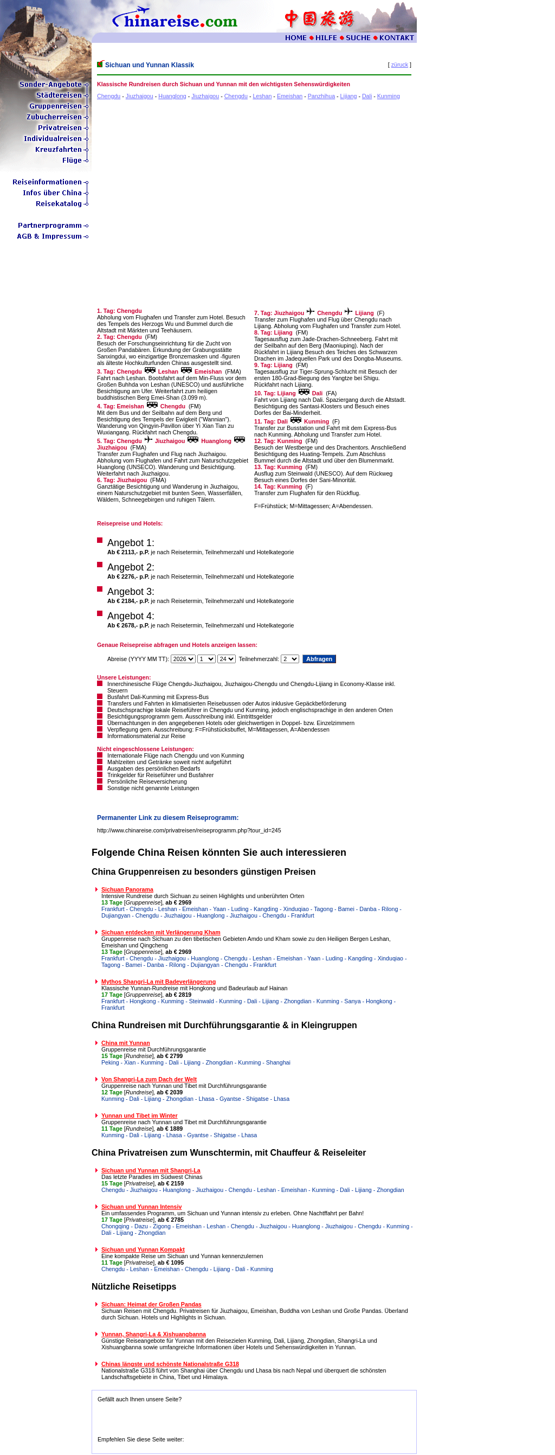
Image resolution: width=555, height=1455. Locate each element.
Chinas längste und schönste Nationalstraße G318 (170, 1364)
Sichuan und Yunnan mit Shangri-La (151, 1170)
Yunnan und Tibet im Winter (139, 1115)
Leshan (262, 96)
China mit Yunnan (125, 1043)
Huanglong (172, 96)
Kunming (388, 96)
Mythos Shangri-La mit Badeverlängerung (158, 981)
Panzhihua (321, 96)
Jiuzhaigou (139, 96)
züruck (399, 64)
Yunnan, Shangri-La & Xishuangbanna (153, 1334)
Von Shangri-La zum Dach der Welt (149, 1079)
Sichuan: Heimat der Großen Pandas (151, 1304)
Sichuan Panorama (127, 889)
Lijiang (348, 96)
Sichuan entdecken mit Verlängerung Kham (161, 932)
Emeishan (289, 96)
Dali (367, 96)
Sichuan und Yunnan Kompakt (143, 1249)
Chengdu (108, 96)
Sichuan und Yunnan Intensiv (141, 1206)
